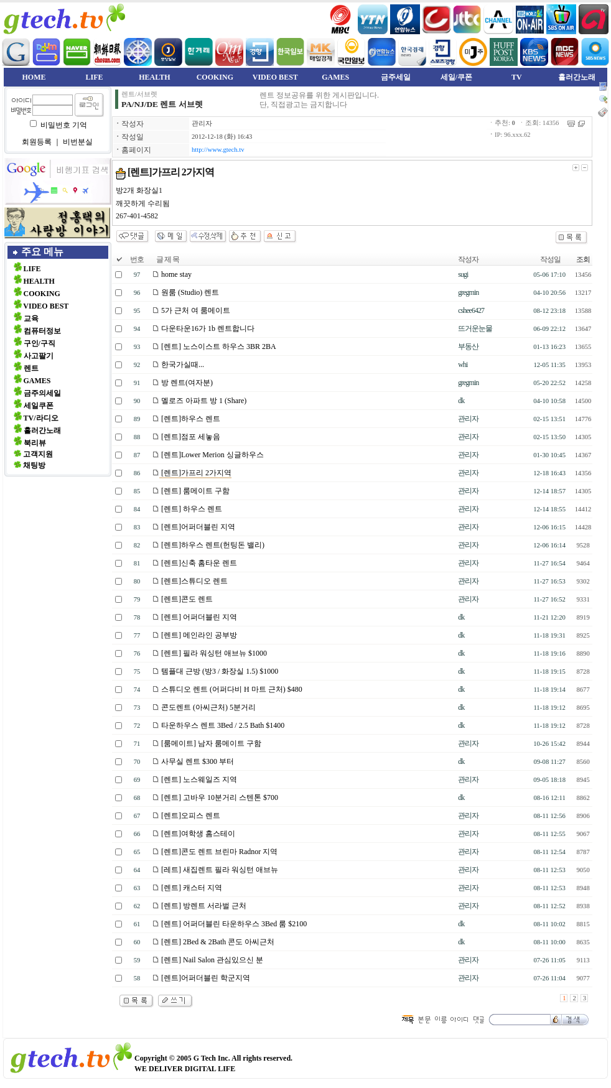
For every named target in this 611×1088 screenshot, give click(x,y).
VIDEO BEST (275, 77)
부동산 (468, 346)
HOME (34, 77)
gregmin (468, 292)
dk (461, 400)
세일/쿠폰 (456, 77)
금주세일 (396, 77)
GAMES (335, 77)
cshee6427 (471, 310)
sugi (463, 274)
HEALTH (154, 77)
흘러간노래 (576, 77)
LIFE (94, 77)
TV (516, 77)
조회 (583, 259)
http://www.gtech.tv (218, 149)
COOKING (215, 77)
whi (462, 364)
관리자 (202, 123)
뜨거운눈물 (475, 328)
